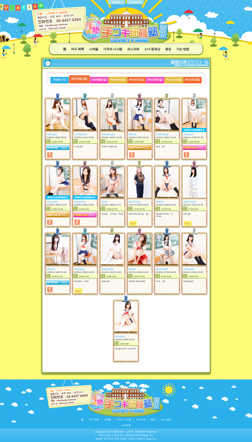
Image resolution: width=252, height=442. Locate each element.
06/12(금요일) (173, 79)
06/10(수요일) (136, 79)
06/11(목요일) (155, 79)
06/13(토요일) (192, 79)
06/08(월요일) (99, 79)
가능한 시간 (59, 79)
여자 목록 (77, 49)
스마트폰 (126, 425)
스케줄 (93, 49)
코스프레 (133, 49)
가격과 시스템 (112, 49)
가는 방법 (182, 49)
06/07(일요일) (79, 78)
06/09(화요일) (117, 79)
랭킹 (168, 49)
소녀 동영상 (152, 49)
